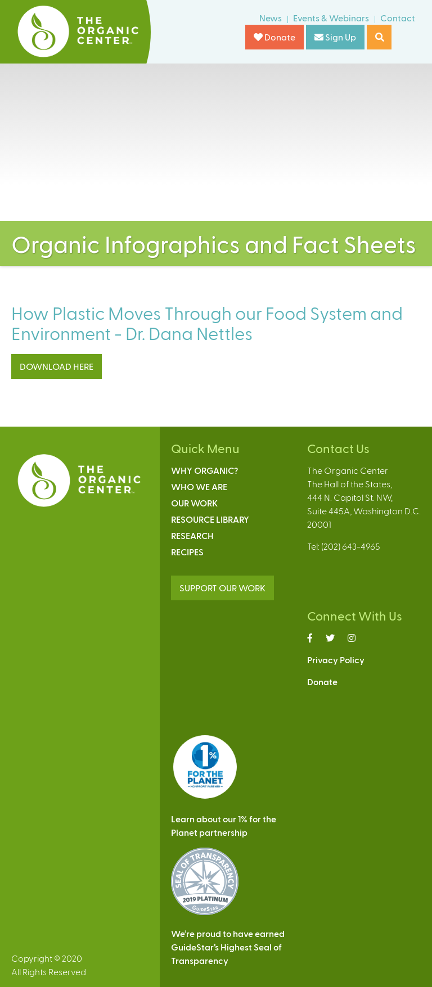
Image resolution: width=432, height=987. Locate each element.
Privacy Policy (335, 659)
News (270, 17)
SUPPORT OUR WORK (222, 587)
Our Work (194, 502)
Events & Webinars (331, 17)
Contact (397, 17)
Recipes (187, 551)
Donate (274, 36)
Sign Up (335, 36)
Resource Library (210, 519)
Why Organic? (204, 470)
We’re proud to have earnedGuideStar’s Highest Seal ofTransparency (228, 947)
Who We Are (199, 486)
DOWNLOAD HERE (56, 366)
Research (192, 535)
